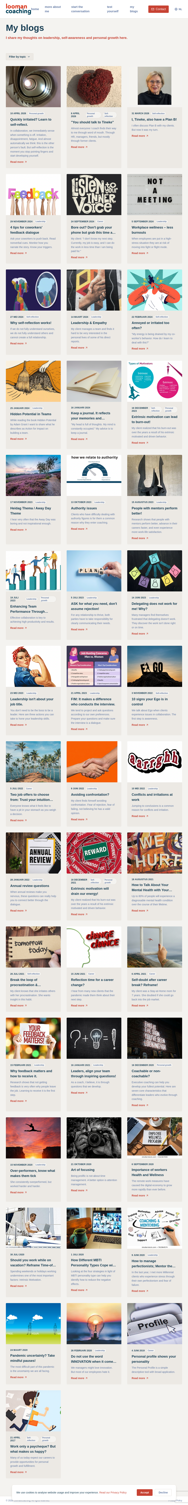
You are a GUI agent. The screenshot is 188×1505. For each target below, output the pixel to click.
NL (178, 9)
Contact (158, 9)
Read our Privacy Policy (113, 1492)
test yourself (112, 9)
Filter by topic (19, 56)
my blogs (134, 9)
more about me (53, 9)
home (35, 9)
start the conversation (80, 9)
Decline (163, 1492)
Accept (144, 1492)
